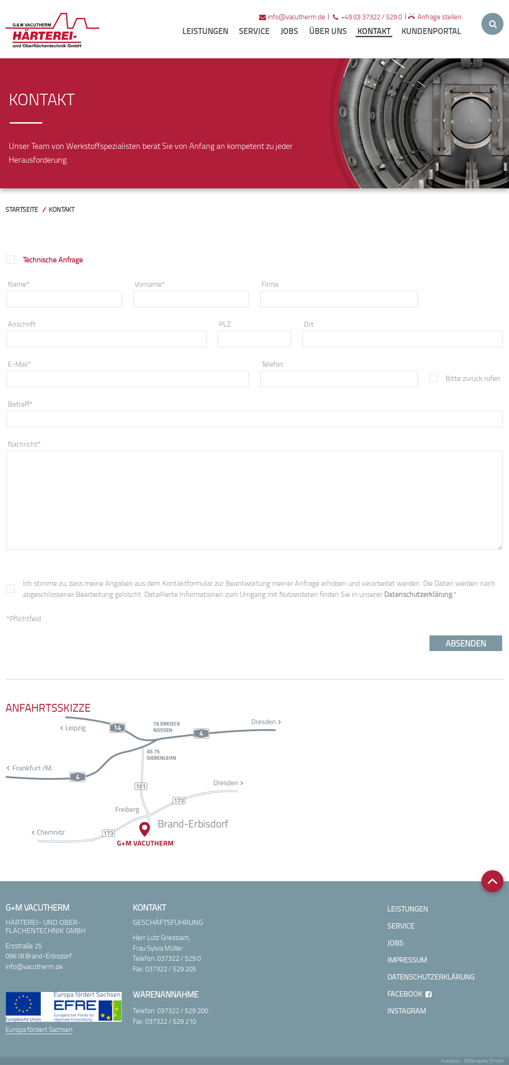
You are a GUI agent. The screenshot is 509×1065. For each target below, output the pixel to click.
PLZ (225, 324)
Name (18, 284)
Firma (269, 284)
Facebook (404, 994)
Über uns (328, 31)
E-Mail (19, 364)
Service (254, 31)
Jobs (289, 31)
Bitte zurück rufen (473, 378)
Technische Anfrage (53, 260)
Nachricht (24, 444)
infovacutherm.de (296, 16)
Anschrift (22, 324)
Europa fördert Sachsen (39, 1029)
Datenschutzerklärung (418, 594)
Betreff (20, 404)
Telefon (272, 364)
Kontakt (373, 31)
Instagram (406, 1011)
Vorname (150, 284)
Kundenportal (431, 31)
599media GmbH (483, 1061)
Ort (309, 324)
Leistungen (205, 31)
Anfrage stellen (439, 16)
